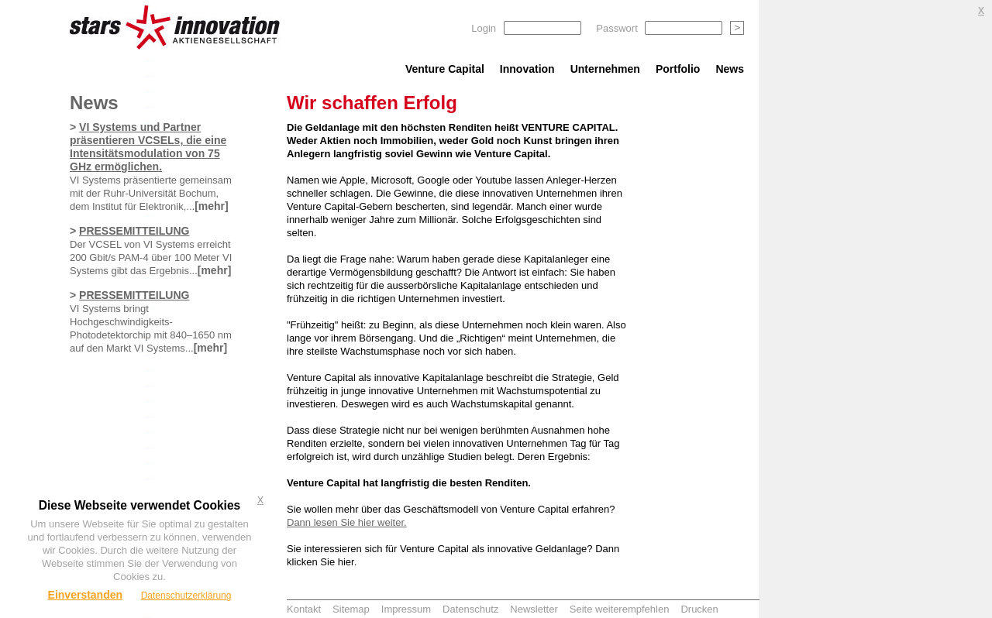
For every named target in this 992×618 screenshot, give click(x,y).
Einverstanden (85, 595)
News (729, 69)
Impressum (406, 609)
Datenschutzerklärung (186, 595)
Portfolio (678, 69)
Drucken (699, 609)
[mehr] (212, 206)
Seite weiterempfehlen (620, 609)
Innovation (527, 69)
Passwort (616, 28)
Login (483, 28)
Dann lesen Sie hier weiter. (347, 522)
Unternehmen (605, 69)
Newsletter (533, 609)
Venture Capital (444, 69)
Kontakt (304, 609)
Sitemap (351, 609)
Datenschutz (470, 609)
